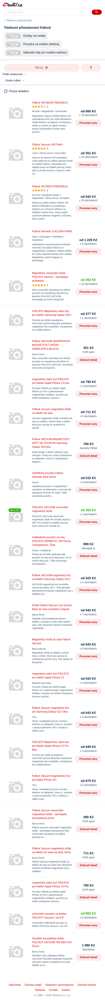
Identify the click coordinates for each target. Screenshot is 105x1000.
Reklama (40, 990)
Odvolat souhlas (87, 984)
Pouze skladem (19, 91)
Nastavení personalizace (59, 984)
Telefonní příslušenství (19, 20)
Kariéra (66, 990)
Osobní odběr (13, 80)
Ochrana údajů (33, 984)
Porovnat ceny (88, 122)
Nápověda (15, 984)
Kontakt (53, 990)
